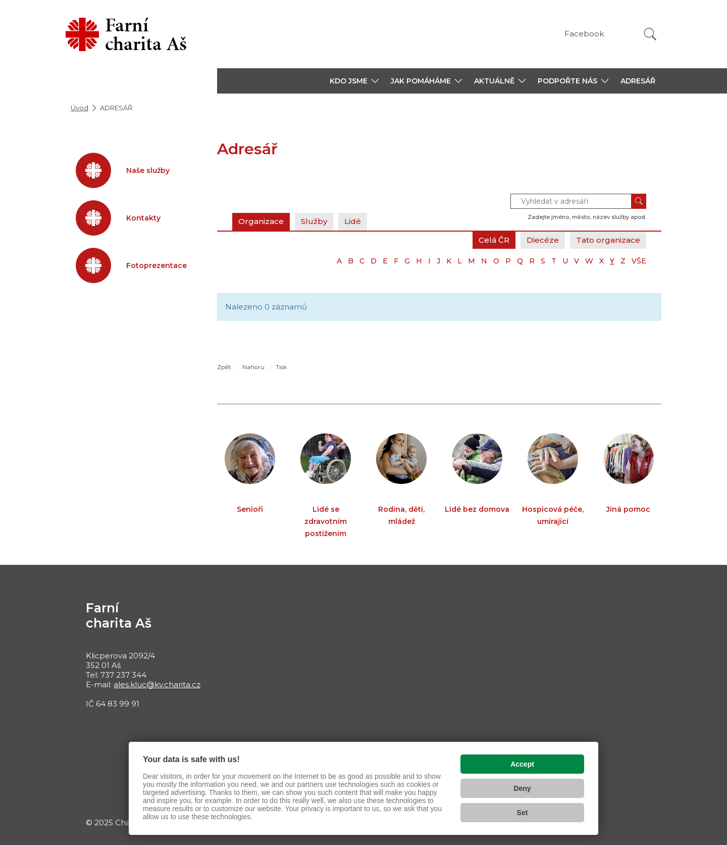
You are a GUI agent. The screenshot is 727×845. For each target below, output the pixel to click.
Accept (522, 764)
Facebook (584, 33)
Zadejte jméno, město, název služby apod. (587, 216)
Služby (314, 221)
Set (522, 813)
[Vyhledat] (650, 34)
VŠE (639, 260)
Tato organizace (608, 240)
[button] (354, 81)
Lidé (352, 221)
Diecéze (543, 240)
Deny (522, 788)
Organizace (261, 221)
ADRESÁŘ (637, 80)
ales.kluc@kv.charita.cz (157, 684)
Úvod (79, 108)
